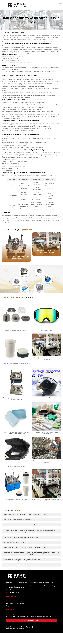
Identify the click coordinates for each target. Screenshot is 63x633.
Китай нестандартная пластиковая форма (17, 520)
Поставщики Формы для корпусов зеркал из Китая (20, 537)
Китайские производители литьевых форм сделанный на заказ (24, 547)
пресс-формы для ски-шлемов (13, 542)
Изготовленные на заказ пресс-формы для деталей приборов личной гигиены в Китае (31, 553)
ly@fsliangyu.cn (12, 590)
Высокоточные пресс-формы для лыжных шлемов (20, 565)
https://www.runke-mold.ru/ (26, 152)
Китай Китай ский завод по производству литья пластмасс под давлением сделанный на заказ (31, 531)
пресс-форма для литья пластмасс (38, 627)
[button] (58, 247)
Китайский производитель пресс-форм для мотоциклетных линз (25, 514)
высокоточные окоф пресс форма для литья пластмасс (21, 560)
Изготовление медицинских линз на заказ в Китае (20, 525)
